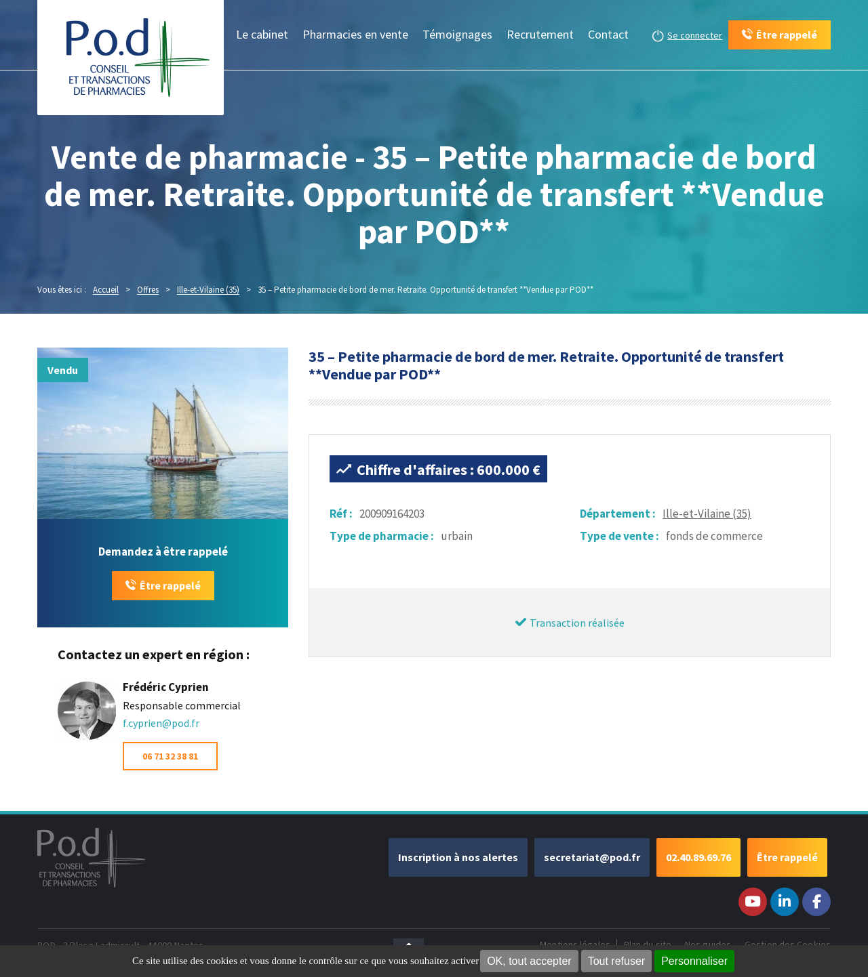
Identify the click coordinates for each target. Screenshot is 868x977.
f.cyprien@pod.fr (161, 723)
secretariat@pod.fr (592, 857)
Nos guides (708, 944)
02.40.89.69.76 (698, 857)
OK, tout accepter (529, 961)
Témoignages (457, 34)
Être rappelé (170, 585)
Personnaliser (694, 961)
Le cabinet (262, 34)
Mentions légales (575, 944)
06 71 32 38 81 (170, 756)
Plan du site (647, 944)
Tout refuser (616, 961)
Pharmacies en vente (355, 34)
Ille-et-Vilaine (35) (707, 513)
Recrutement (540, 34)
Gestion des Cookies (788, 944)
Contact (608, 34)
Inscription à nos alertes (458, 857)
